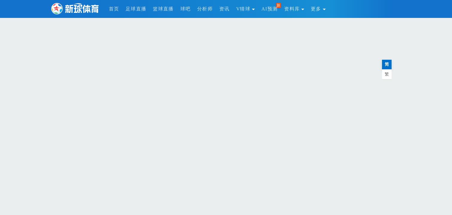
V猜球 (245, 8)
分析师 (205, 8)
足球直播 (136, 8)
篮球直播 (163, 8)
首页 (114, 8)
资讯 (224, 8)
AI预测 (269, 8)
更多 (318, 8)
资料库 (294, 8)
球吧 (185, 8)
